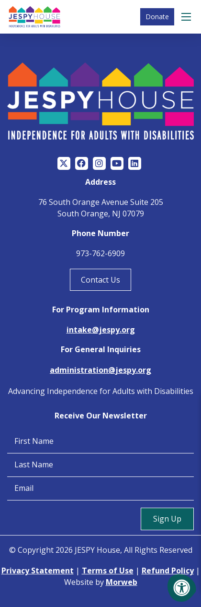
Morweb (121, 582)
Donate (157, 16)
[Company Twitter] (63, 163)
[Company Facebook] (81, 163)
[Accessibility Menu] (182, 587)
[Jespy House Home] (34, 17)
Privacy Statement (37, 570)
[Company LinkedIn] (134, 163)
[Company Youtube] (117, 163)
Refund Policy (168, 570)
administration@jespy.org (100, 370)
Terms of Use (108, 570)
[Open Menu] (187, 17)
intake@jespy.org (101, 329)
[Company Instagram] (99, 163)
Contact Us (100, 279)
